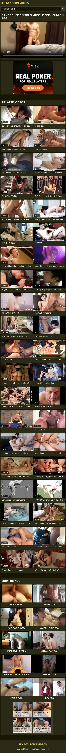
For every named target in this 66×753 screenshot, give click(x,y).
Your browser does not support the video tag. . (33, 40)
